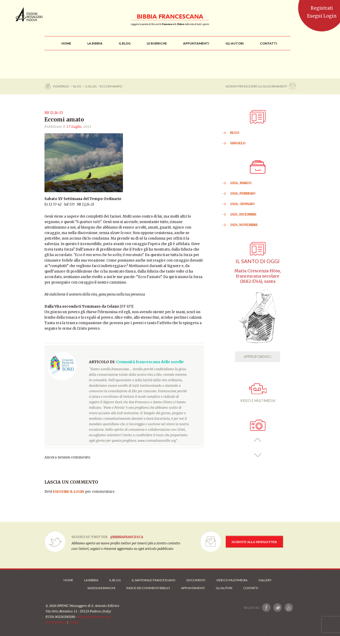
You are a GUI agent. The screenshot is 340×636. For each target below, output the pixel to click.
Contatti (250, 588)
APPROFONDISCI (257, 357)
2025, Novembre (244, 225)
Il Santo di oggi (258, 261)
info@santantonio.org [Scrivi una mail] (93, 617)
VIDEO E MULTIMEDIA (257, 393)
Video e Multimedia (231, 580)
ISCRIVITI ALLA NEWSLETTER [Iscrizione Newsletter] (254, 542)
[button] (258, 440)
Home (68, 580)
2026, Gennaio (242, 204)
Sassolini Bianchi (101, 588)
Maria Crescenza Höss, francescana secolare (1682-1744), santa (257, 276)
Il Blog (91, 86)
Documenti (195, 580)
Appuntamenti (193, 588)
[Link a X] (277, 607)
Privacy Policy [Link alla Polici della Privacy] (56, 622)
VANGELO (238, 143)
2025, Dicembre (243, 214)
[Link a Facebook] (266, 607)
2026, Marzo (241, 183)
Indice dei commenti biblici (148, 588)
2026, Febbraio (243, 193)
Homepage (61, 86)
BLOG (77, 86)
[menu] (157, 43)
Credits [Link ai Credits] (74, 622)
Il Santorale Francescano (153, 580)
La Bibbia (91, 580)
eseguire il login (68, 492)
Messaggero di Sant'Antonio (29, 14)
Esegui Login (322, 16)
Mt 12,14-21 (53, 112)
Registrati (322, 8)
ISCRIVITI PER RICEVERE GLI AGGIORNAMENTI (256, 86)
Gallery (264, 580)
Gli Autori (224, 588)
